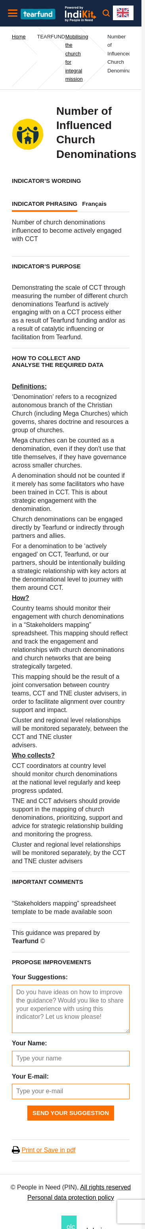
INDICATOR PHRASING (44, 203)
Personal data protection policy (70, 1197)
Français (94, 203)
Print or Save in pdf (48, 1150)
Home (19, 37)
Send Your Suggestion (70, 1112)
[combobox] (123, 13)
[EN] (123, 13)
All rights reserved (105, 1187)
